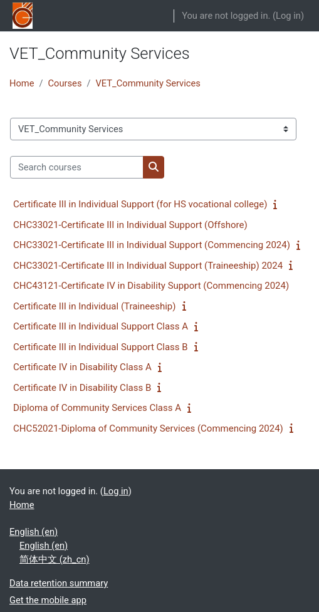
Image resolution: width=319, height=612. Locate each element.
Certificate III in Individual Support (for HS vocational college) (140, 204)
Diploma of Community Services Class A (97, 407)
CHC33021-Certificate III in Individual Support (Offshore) (130, 225)
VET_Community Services (148, 83)
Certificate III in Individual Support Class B (100, 347)
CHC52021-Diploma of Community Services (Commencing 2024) (148, 428)
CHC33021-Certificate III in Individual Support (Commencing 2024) (151, 245)
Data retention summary (58, 583)
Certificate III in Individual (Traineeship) (94, 306)
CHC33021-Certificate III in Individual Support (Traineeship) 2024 (148, 265)
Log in (288, 15)
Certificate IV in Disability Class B (82, 387)
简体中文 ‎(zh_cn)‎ (54, 559)
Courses (65, 83)
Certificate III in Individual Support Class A (100, 326)
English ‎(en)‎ (33, 531)
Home (21, 83)
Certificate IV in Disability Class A (82, 367)
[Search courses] (77, 167)
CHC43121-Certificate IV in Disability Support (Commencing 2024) (151, 285)
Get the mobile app (47, 600)
